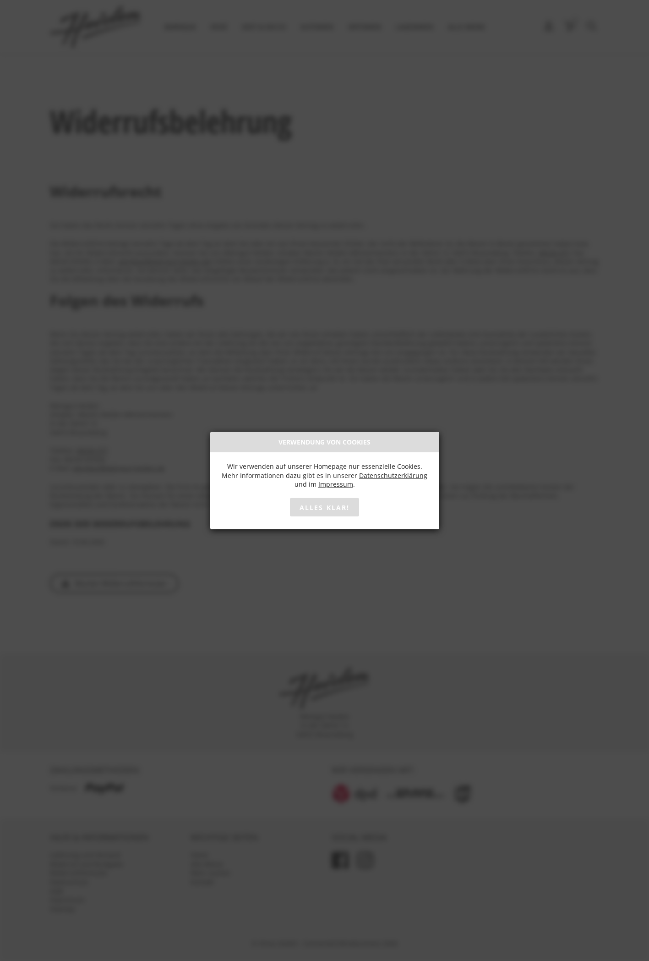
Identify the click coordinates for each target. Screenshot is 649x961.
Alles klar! (324, 507)
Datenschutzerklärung (393, 475)
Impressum (335, 484)
